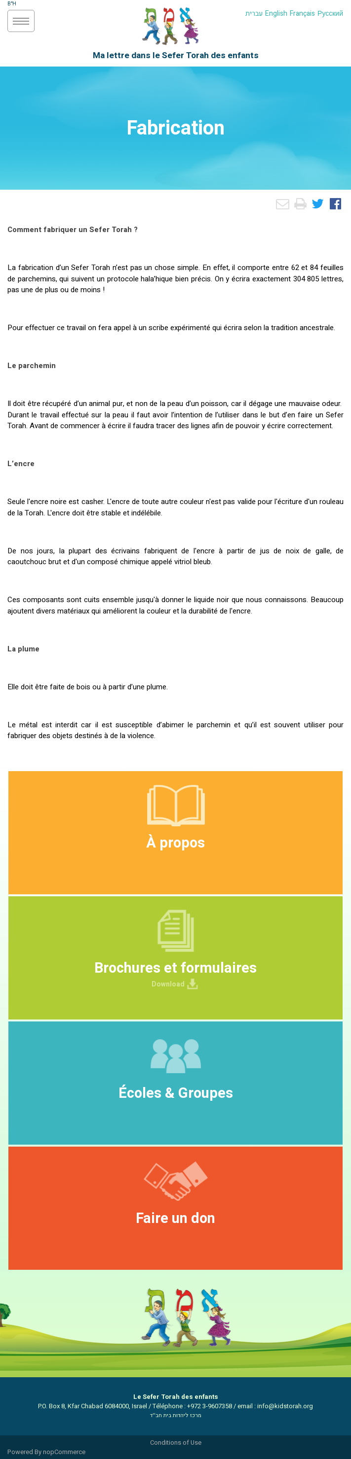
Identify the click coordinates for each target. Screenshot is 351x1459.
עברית (254, 13)
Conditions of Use (175, 1442)
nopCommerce (64, 1452)
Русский (330, 13)
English (276, 13)
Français (302, 13)
